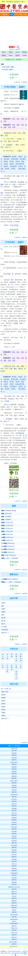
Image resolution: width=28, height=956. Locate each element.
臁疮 (2, 135)
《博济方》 (14, 921)
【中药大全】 (6, 513)
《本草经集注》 (14, 827)
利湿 (18, 366)
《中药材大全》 (14, 928)
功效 (6, 156)
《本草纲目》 (6, 519)
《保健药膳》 (14, 767)
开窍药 (20, 166)
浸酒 (18, 176)
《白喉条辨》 (14, 753)
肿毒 (23, 133)
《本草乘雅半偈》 (14, 794)
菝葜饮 (18, 55)
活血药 (11, 163)
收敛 (16, 207)
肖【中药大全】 (7, 540)
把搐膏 (24, 55)
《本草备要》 (14, 785)
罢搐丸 (3, 715)
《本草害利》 (14, 822)
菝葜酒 (3, 694)
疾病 (20, 14)
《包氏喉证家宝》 (14, 762)
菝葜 (10, 52)
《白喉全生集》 (14, 748)
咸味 (5, 127)
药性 (6, 119)
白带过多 (7, 668)
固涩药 (7, 168)
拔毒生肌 (16, 657)
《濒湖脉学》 (14, 900)
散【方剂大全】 (7, 525)
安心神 (7, 656)
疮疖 (19, 133)
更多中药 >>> (5, 632)
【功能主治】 (7, 133)
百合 (12, 98)
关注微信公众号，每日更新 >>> (14, 59)
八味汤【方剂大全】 (8, 555)
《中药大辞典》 (14, 225)
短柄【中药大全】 (8, 546)
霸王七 (3, 624)
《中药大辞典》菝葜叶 (7, 67)
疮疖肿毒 (21, 182)
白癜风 (12, 667)
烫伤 (6, 135)
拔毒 (12, 655)
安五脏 (3, 656)
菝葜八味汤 (4, 691)
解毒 (22, 366)
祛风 (13, 366)
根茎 (11, 282)
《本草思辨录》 (14, 845)
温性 (22, 119)
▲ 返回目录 (24, 82)
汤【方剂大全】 (7, 528)
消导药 (17, 161)
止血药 (6, 163)
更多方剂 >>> (5, 718)
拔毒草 (3, 609)
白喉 (16, 666)
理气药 (11, 161)
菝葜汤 (11, 55)
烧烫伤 (20, 368)
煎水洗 (11, 398)
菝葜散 (4, 55)
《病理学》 (14, 910)
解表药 (14, 156)
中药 (11, 14)
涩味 (9, 127)
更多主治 (16, 675)
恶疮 (9, 141)
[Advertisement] (14, 31)
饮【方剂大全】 (7, 531)
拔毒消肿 (21, 657)
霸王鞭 (18, 52)
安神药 (6, 166)
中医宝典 (5, 14)
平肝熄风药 (13, 166)
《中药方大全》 (14, 932)
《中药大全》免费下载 (14, 49)
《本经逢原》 (14, 877)
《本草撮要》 (14, 808)
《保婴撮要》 (14, 771)
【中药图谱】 (6, 516)
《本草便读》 (14, 790)
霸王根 (24, 52)
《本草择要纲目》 (14, 873)
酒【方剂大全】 (7, 522)
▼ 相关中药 (17, 82)
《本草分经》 (14, 813)
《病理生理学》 (14, 905)
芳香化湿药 (14, 159)
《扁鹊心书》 (14, 891)
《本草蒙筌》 (14, 836)
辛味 (22, 125)
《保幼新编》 (14, 776)
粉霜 (3, 301)
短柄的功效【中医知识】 (10, 579)
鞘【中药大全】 (7, 537)
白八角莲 (4, 627)
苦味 (18, 125)
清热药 (20, 156)
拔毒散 (4, 52)
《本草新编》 (14, 859)
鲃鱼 (2, 606)
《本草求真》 (14, 840)
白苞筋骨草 (4, 630)
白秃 (21, 666)
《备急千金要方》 (14, 780)
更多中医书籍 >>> (14, 942)
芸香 (16, 108)
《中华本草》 (13, 463)
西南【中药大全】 (8, 552)
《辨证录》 (14, 896)
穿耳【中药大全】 (8, 543)
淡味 (13, 127)
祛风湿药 (6, 159)
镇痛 (23, 202)
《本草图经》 (14, 850)
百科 (25, 14)
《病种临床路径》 (14, 919)
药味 (6, 125)
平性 (5, 121)
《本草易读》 (14, 868)
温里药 (6, 161)
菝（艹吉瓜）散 (6, 688)
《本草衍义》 (14, 864)
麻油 (22, 195)
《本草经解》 (14, 831)
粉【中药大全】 (7, 534)
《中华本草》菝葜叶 (7, 69)
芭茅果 (3, 603)
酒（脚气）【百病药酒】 (10, 558)
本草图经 (9, 145)
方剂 (16, 14)
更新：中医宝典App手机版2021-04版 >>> (14, 1)
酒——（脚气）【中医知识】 (11, 582)
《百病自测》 (14, 757)
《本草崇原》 (14, 799)
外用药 (13, 168)
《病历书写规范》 (14, 914)
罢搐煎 (3, 709)
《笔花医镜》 (14, 882)
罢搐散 (3, 712)
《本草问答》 (14, 854)
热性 (18, 119)
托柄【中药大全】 (8, 549)
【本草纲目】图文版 (8, 510)
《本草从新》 (14, 804)
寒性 (13, 119)
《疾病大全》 (14, 937)
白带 (3, 666)
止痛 (7, 207)
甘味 (13, 125)
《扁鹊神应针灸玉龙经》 (14, 887)
